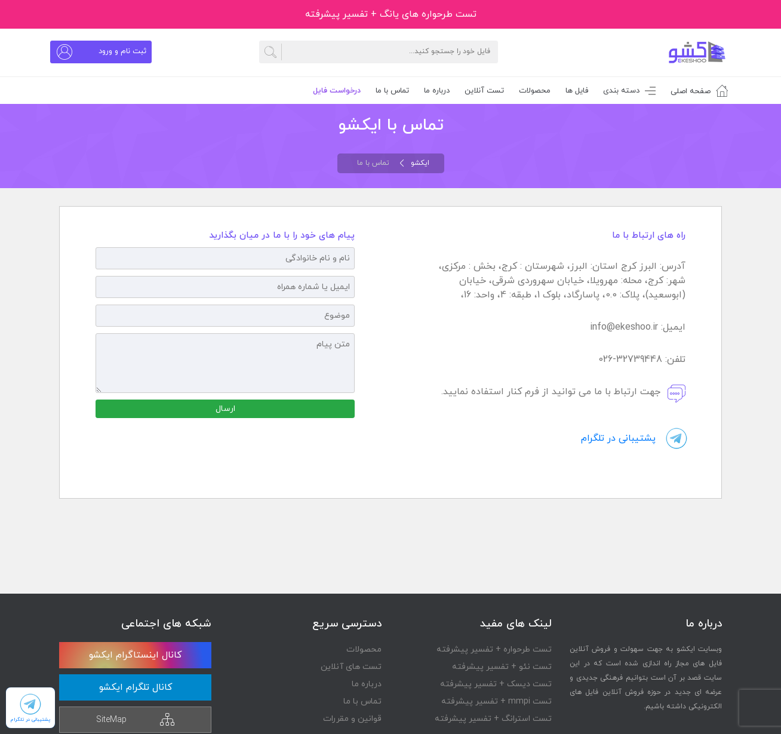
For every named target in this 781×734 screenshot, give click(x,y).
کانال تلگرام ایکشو (135, 687)
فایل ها (576, 90)
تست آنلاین (484, 90)
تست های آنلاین (351, 666)
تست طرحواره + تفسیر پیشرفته (494, 649)
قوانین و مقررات (352, 718)
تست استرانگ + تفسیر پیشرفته (493, 718)
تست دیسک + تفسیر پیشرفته (496, 684)
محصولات (535, 90)
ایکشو (420, 163)
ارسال (225, 408)
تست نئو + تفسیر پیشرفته (502, 666)
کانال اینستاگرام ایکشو (135, 655)
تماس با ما (362, 701)
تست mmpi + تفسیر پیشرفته (496, 701)
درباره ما (367, 684)
